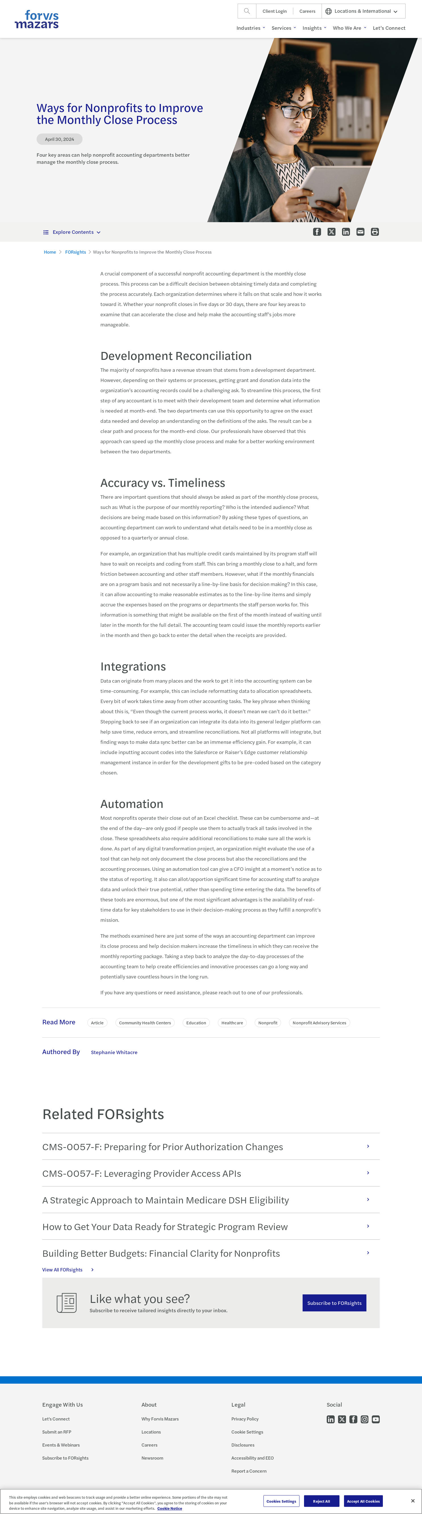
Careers (307, 11)
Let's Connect (56, 1418)
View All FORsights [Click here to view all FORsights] (71, 1269)
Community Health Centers (145, 1022)
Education (196, 1022)
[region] (211, 1501)
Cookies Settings (281, 1501)
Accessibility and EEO (252, 1457)
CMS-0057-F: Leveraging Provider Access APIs (208, 1173)
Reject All (321, 1501)
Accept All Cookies (363, 1501)
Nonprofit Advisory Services (319, 1022)
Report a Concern (249, 1471)
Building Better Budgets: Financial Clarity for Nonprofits (208, 1253)
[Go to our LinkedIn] (331, 1419)
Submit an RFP (56, 1431)
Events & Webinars (61, 1444)
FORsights (75, 252)
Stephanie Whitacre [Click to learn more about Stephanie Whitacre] (114, 1052)
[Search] (247, 11)
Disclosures (242, 1444)
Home (50, 252)
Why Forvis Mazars (160, 1418)
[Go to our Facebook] (353, 1419)
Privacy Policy (245, 1418)
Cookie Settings (247, 1431)
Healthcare (232, 1022)
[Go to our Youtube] (376, 1419)
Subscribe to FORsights (334, 1302)
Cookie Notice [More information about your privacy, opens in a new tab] (169, 1508)
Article (97, 1022)
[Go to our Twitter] (342, 1419)
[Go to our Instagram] (364, 1419)
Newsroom (152, 1457)
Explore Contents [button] (68, 231)
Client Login (275, 11)
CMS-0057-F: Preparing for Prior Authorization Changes (208, 1146)
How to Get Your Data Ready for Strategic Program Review (208, 1226)
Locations (151, 1431)
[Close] (413, 1500)
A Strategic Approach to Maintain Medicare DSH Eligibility (208, 1199)
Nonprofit (268, 1022)
